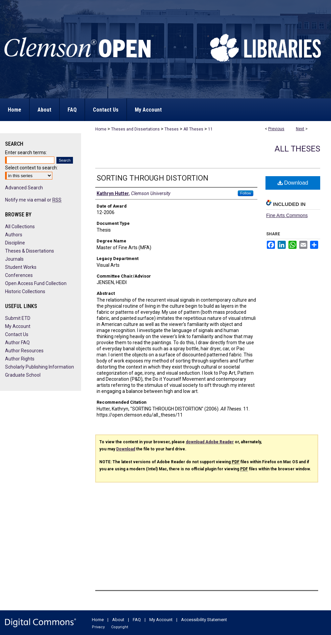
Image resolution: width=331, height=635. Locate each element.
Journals (14, 259)
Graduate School (23, 375)
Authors (13, 234)
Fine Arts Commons (287, 215)
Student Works (20, 267)
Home (100, 129)
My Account (17, 326)
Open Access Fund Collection (36, 283)
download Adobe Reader (210, 442)
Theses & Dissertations (29, 251)
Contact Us (16, 334)
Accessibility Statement (204, 619)
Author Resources (24, 350)
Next (300, 128)
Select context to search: (31, 167)
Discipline (15, 242)
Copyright (119, 627)
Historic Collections (25, 291)
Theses (171, 129)
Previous (276, 128)
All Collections (20, 226)
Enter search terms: (26, 152)
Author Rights (19, 358)
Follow (245, 193)
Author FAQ (17, 342)
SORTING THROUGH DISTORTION (152, 178)
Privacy (98, 627)
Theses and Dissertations (135, 129)
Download (293, 183)
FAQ (137, 619)
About (118, 619)
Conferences (19, 275)
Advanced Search (24, 187)
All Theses (193, 129)
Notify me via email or (33, 200)
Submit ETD (17, 318)
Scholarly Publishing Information (39, 367)
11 (210, 129)
